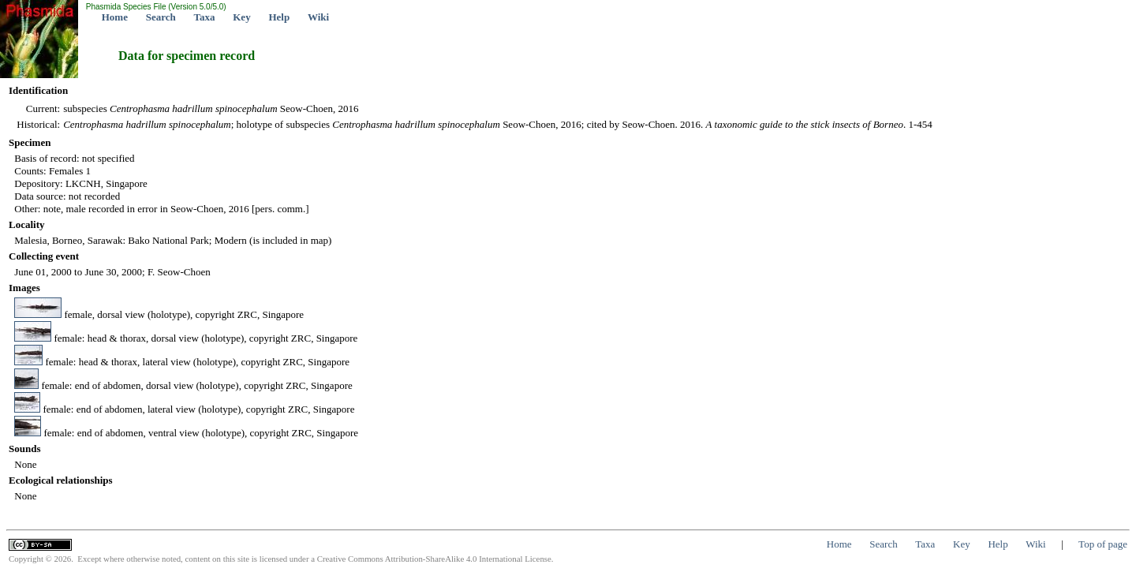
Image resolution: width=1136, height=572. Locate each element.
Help (279, 17)
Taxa (204, 17)
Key (241, 17)
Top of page (1102, 544)
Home (115, 17)
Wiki (318, 17)
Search (161, 17)
